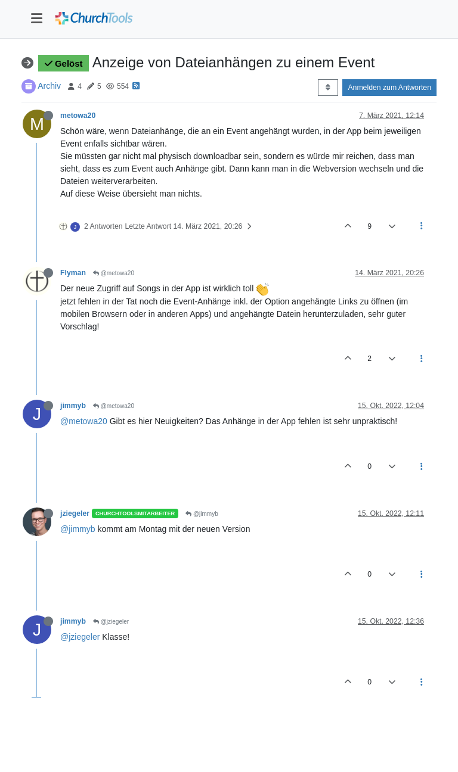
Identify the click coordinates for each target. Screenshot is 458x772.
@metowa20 (113, 273)
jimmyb (73, 405)
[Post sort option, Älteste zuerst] (328, 87)
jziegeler (74, 513)
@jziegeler (111, 621)
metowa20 (77, 115)
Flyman (73, 273)
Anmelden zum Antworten (389, 87)
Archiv (49, 86)
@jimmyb (201, 513)
